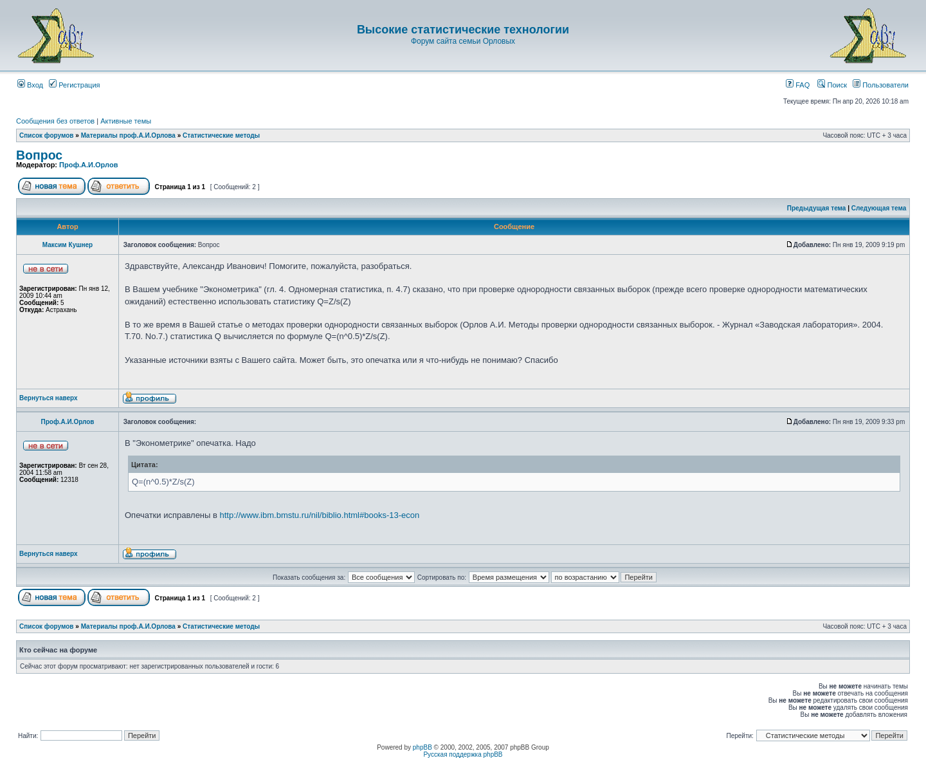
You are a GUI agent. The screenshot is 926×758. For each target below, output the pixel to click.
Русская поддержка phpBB (462, 754)
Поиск (832, 85)
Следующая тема (878, 208)
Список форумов (46, 135)
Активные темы (125, 121)
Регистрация (74, 85)
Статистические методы (221, 135)
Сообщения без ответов (55, 121)
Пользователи (881, 85)
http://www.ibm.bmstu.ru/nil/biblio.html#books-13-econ (320, 515)
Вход (30, 85)
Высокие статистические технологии (463, 29)
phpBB (422, 747)
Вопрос (39, 155)
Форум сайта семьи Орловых (463, 41)
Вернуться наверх (48, 398)
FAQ (798, 85)
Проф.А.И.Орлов (88, 165)
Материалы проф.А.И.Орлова (128, 135)
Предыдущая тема (816, 208)
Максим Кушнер (67, 244)
